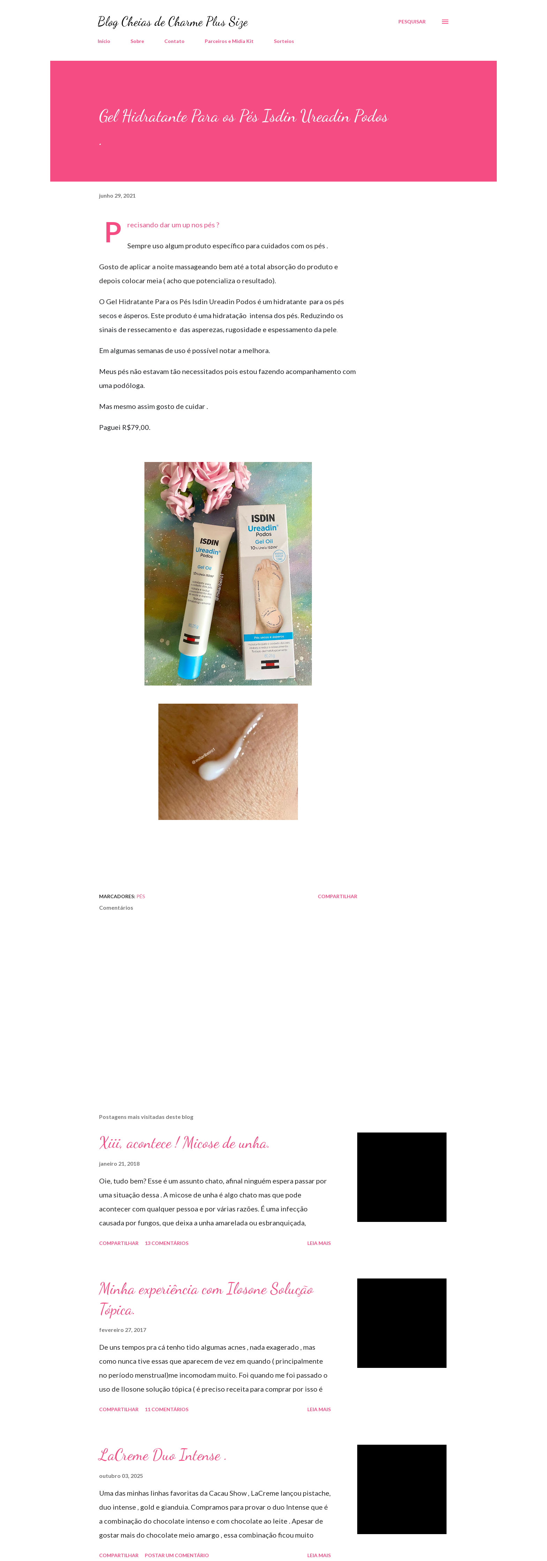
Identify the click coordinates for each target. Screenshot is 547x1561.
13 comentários (166, 1243)
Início (104, 41)
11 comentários (166, 1409)
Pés (140, 896)
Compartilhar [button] (337, 896)
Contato (174, 41)
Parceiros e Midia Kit (229, 41)
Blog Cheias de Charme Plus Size (173, 21)
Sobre (137, 41)
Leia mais (319, 1243)
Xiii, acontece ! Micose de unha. (184, 1143)
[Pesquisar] (412, 21)
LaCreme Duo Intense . (163, 1455)
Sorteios (284, 41)
